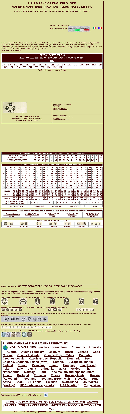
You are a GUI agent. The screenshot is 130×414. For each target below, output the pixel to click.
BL (75, 64)
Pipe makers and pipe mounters (72, 372)
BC (21, 64)
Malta (62, 368)
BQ (6, 67)
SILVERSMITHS (38, 405)
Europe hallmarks (81, 361)
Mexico (75, 368)
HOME (10, 402)
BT (24, 67)
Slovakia (80, 378)
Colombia (85, 355)
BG (46, 64)
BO (94, 64)
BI (59, 64)
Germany (38, 365)
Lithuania (47, 368)
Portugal (23, 375)
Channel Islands (28, 355)
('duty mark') (51, 331)
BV (36, 67)
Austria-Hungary (32, 351)
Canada (83, 351)
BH (52, 64)
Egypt (88, 358)
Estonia (58, 361)
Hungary (69, 365)
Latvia (32, 368)
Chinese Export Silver (59, 355)
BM (81, 64)
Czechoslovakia (13, 358)
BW (42, 67)
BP (100, 64)
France (22, 365)
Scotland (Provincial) (55, 378)
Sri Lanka (34, 382)
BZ (60, 67)
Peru (42, 372)
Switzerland (70, 382)
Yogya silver (92, 385)
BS (18, 67)
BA (9, 64)
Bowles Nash (56, 105)
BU (30, 67)
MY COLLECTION (80, 405)
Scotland (30, 378)
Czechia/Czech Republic (45, 358)
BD (28, 64)
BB (15, 64)
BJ (63, 64)
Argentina (78, 347)
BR (12, 67)
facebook (41, 395)
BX (48, 67)
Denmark (73, 358)
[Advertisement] (23, 28)
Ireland (7, 368)
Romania (40, 375)
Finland (8, 365)
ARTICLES (58, 405)
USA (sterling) (69, 385)
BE (33, 64)
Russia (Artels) (75, 375)
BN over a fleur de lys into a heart (62, 104)
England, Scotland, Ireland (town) (25, 361)
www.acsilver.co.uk (63, 109)
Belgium (54, 351)
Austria (12, 351)
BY (54, 67)
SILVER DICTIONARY (32, 402)
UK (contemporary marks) (37, 385)
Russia (55, 375)
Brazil (69, 351)
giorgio (25, 118)
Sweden (51, 382)
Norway (29, 372)
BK (69, 64)
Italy (20, 368)
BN (87, 64)
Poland (7, 375)
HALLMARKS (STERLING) (67, 402)
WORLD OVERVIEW (23, 347)
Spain (20, 382)
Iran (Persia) (88, 365)
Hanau (53, 365)
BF (40, 64)
